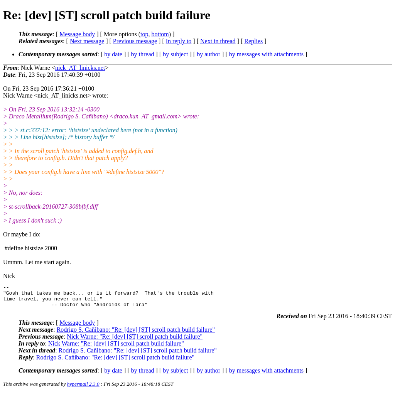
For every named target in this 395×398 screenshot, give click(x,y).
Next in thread (218, 41)
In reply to (179, 41)
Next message (87, 41)
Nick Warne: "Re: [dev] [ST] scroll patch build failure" (135, 341)
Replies (253, 41)
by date (113, 54)
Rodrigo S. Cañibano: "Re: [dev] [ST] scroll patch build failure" (136, 334)
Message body (77, 34)
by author (208, 54)
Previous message (135, 41)
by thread (142, 54)
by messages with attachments (266, 54)
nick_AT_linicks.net (80, 67)
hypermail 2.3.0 (83, 388)
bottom (160, 34)
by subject (175, 54)
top (144, 34)
